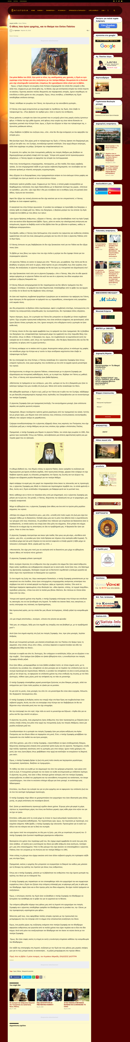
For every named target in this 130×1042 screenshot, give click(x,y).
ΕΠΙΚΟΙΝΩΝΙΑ (23, 1)
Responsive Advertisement (49, 40)
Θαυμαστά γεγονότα (27, 971)
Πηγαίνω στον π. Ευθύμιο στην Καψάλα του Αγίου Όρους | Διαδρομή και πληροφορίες (113, 157)
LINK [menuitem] (103, 10)
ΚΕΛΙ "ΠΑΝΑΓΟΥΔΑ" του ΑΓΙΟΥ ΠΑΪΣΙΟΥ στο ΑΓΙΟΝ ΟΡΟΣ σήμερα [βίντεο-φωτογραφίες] (112, 169)
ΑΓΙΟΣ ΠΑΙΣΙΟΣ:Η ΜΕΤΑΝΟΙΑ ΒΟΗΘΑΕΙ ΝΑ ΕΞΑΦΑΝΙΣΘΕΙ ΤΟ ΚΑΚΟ (75, 1004)
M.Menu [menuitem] (40, 10)
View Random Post (108, 25)
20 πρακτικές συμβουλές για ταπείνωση (100, 272)
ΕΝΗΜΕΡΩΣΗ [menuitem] (50, 10)
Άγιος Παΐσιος (22, 23)
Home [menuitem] (33, 10)
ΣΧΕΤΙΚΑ (15, 1)
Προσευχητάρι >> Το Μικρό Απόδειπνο (112, 146)
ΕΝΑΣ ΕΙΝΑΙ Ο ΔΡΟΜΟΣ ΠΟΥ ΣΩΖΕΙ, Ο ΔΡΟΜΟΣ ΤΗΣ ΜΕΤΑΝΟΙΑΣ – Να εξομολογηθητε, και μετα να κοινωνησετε (114, 250)
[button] (108, 10)
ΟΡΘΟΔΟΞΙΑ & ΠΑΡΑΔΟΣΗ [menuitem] (77, 10)
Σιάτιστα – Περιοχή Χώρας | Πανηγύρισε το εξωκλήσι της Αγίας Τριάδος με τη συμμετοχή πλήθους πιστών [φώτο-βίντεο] (107, 133)
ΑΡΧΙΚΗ (10, 1)
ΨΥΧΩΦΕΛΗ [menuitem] (61, 10)
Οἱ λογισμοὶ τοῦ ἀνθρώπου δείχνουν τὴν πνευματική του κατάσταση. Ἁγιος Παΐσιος (22, 1004)
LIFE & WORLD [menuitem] (93, 10)
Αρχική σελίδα (13, 23)
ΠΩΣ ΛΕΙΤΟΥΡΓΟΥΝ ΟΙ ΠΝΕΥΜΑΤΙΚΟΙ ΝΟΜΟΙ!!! (45, 1003)
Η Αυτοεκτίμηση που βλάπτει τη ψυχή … (100, 245)
